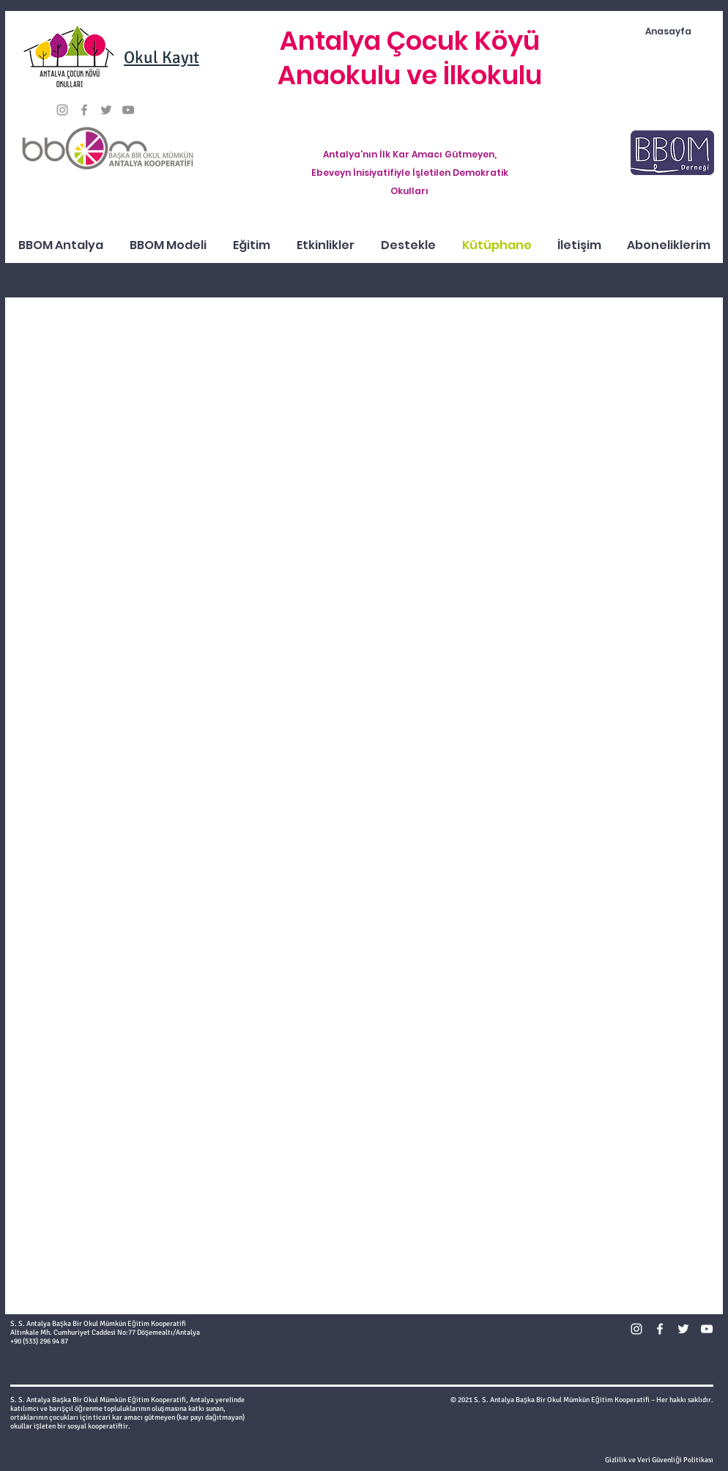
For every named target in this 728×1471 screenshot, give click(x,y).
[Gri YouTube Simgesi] (128, 110)
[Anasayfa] (668, 32)
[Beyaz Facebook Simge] (660, 1329)
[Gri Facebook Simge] (84, 110)
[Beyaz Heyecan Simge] (683, 1329)
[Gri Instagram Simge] (62, 110)
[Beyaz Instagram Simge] (636, 1329)
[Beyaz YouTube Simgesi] (706, 1329)
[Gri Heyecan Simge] (106, 110)
